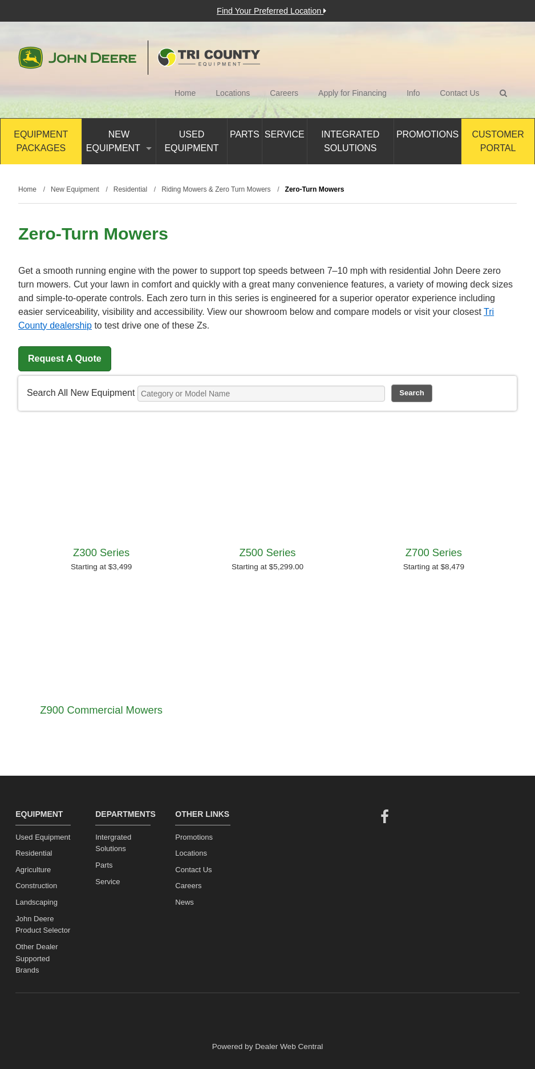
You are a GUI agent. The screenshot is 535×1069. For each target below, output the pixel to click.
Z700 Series (434, 552)
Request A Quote (65, 358)
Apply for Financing (352, 93)
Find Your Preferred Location (271, 10)
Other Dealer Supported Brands (36, 958)
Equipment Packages (41, 141)
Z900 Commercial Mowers (101, 710)
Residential (33, 853)
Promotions (427, 134)
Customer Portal (498, 141)
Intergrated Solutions (113, 843)
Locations (233, 93)
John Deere (77, 57)
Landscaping (36, 902)
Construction (36, 885)
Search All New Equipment (81, 393)
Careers (284, 93)
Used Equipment (191, 141)
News (184, 902)
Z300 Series (101, 552)
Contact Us (459, 93)
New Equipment (119, 141)
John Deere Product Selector (42, 924)
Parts (245, 134)
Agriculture (33, 869)
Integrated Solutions (350, 141)
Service (285, 134)
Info (413, 93)
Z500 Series (267, 552)
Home (185, 93)
